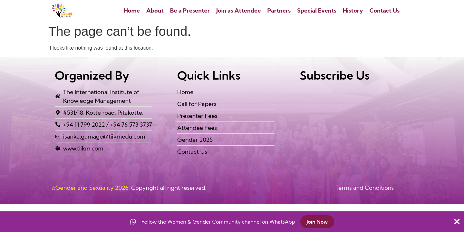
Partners (279, 10)
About (155, 10)
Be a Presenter (190, 10)
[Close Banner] (457, 222)
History (353, 10)
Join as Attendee (238, 10)
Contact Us (385, 10)
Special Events (316, 10)
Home (132, 10)
